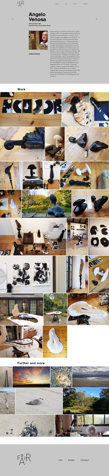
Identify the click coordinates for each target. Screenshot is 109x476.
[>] (12, 19)
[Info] (60, 460)
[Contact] (84, 460)
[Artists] (71, 460)
